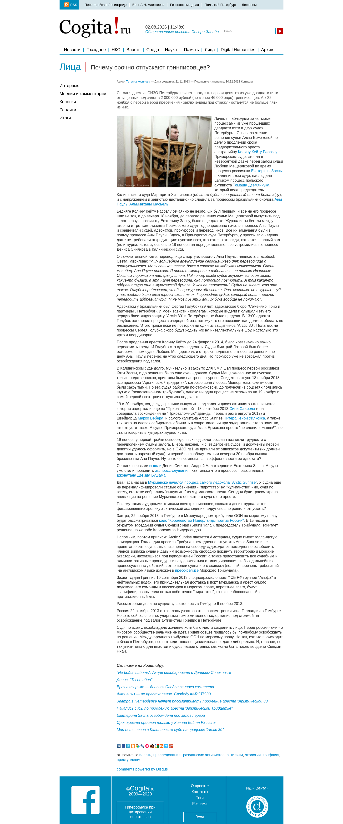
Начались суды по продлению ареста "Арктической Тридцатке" (175, 708)
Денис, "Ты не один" (134, 680)
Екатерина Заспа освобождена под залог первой (161, 715)
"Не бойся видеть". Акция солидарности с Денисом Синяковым (174, 673)
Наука (171, 49)
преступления (129, 760)
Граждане (96, 49)
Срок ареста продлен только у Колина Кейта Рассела (166, 723)
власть (145, 755)
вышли (154, 466)
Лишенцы (249, 5)
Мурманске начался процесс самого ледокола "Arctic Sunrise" (202, 482)
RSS (72, 5)
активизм (235, 755)
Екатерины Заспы (266, 171)
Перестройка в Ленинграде (106, 5)
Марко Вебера (150, 418)
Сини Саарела (242, 409)
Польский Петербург (220, 5)
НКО (116, 49)
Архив (267, 49)
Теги (200, 798)
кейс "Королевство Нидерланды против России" (201, 520)
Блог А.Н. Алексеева (148, 5)
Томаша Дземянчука (251, 185)
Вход (200, 817)
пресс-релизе (187, 570)
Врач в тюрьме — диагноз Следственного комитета (165, 687)
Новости (72, 49)
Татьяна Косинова (138, 81)
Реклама (199, 804)
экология (253, 755)
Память (191, 49)
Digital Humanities (238, 49)
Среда (152, 49)
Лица (210, 49)
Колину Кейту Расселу (257, 152)
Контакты (200, 792)
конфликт (271, 755)
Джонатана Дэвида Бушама (141, 475)
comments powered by (142, 769)
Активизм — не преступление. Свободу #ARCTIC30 (164, 694)
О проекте (200, 786)
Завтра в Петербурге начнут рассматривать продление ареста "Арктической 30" (193, 701)
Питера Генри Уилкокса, (245, 418)
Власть (133, 49)
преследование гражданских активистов (189, 755)
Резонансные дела (184, 5)
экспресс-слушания (172, 470)
